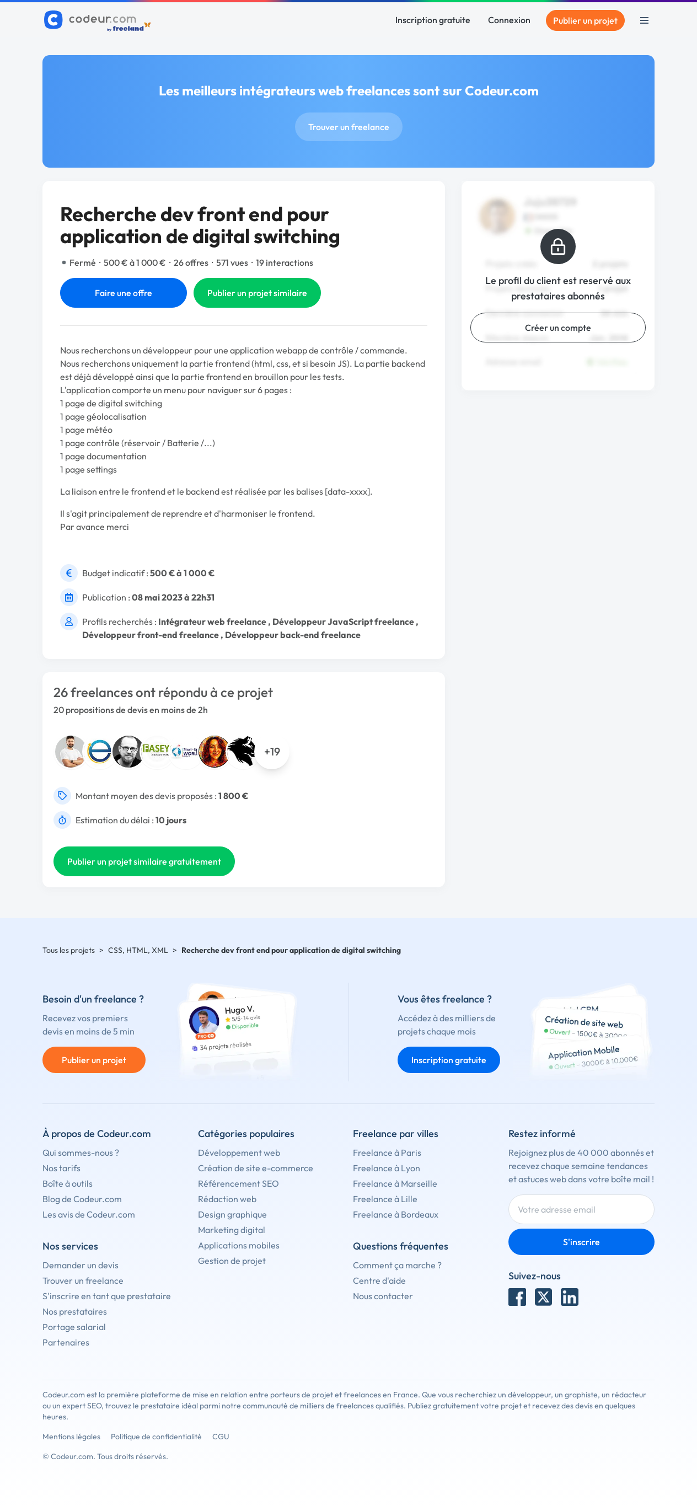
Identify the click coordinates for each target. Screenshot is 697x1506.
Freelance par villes (395, 1133)
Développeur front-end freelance (150, 634)
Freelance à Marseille (395, 1183)
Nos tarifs (61, 1167)
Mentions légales (71, 1436)
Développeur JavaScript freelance (343, 621)
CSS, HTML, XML (138, 950)
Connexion (509, 19)
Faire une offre (123, 292)
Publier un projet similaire (257, 292)
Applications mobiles (239, 1245)
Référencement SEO (238, 1183)
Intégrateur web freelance (212, 621)
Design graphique (232, 1214)
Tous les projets (68, 950)
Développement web (239, 1152)
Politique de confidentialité (156, 1436)
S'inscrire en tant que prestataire (106, 1295)
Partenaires (65, 1342)
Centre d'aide (379, 1280)
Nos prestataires (74, 1311)
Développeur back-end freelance (293, 634)
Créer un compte (558, 327)
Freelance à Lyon (386, 1167)
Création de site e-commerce (255, 1167)
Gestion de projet (232, 1260)
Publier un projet (585, 20)
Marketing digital (231, 1229)
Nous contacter (383, 1295)
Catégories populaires (246, 1133)
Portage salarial (74, 1326)
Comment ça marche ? (397, 1265)
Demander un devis (80, 1265)
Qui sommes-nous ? (80, 1152)
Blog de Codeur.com (82, 1198)
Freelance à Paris (387, 1152)
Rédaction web (227, 1198)
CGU (220, 1436)
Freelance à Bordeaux (395, 1214)
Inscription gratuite (432, 19)
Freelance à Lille (385, 1198)
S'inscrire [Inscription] (581, 1241)
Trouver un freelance (348, 126)
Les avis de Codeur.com (88, 1214)
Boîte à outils (67, 1183)
